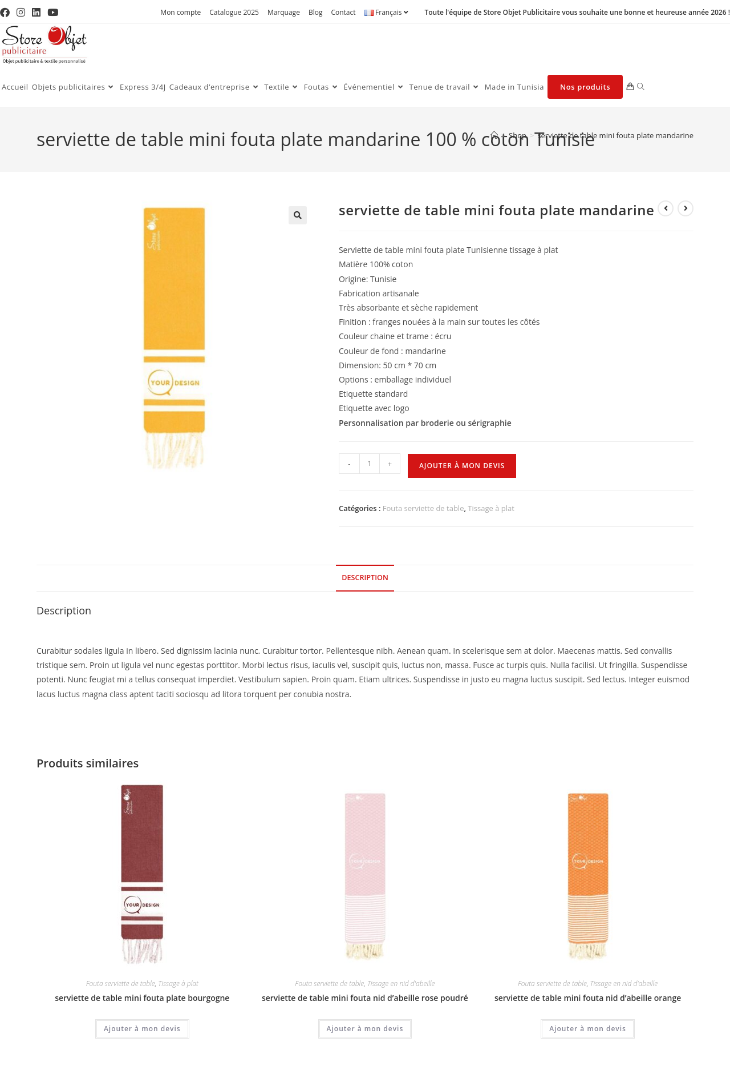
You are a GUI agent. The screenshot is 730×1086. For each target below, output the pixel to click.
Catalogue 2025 (234, 12)
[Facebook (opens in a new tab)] (6, 12)
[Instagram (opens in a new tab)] (21, 12)
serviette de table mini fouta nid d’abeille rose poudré (365, 997)
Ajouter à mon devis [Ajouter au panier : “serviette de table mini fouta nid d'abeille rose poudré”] (365, 1028)
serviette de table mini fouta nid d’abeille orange (587, 997)
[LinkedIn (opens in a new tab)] (36, 12)
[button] (298, 215)
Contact (343, 12)
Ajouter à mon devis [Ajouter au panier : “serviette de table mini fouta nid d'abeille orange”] (587, 1028)
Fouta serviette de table (423, 508)
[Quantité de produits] (369, 463)
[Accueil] (494, 135)
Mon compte (180, 12)
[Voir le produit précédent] (666, 208)
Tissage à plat (491, 508)
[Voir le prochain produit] (686, 208)
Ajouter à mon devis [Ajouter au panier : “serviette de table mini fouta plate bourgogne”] (142, 1028)
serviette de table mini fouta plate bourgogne (142, 997)
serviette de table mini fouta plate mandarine (615, 135)
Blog (316, 12)
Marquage (283, 12)
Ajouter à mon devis (462, 465)
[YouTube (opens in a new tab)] (53, 12)
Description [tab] (365, 577)
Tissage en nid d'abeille (401, 983)
